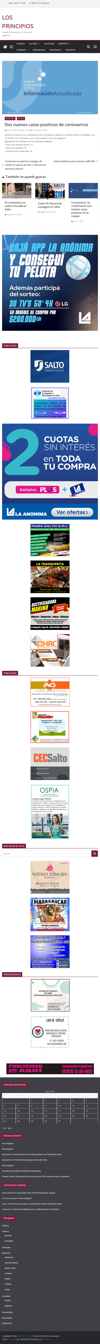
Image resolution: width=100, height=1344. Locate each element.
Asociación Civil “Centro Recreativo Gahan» (36, 1193)
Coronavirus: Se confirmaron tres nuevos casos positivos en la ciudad (81, 209)
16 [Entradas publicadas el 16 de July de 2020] (46, 1111)
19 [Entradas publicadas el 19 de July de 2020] (87, 1111)
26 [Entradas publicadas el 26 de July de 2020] (87, 1116)
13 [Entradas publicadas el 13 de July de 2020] (5, 1111)
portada (21, 118)
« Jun (4, 1128)
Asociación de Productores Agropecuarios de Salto (24, 1160)
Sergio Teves (24, 130)
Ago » (10, 1128)
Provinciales (39, 50)
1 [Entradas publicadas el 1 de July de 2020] (31, 1100)
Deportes (63, 43)
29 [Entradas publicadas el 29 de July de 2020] (32, 1121)
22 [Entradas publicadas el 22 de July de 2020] (32, 1116)
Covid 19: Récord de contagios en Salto (50, 205)
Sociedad (21, 50)
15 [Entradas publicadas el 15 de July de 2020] (32, 1111)
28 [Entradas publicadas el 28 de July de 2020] (18, 1121)
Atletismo (9, 1257)
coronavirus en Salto (39, 130)
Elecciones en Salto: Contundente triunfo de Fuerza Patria (36, 1204)
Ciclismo (8, 1273)
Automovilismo (11, 1262)
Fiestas (8, 1300)
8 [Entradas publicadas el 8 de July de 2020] (31, 1105)
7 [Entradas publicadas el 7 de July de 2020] (17, 1105)
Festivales (9, 1241)
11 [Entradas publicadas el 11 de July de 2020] (73, 1105)
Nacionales (55, 50)
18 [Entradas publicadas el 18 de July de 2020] (73, 1111)
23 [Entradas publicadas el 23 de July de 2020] (46, 1116)
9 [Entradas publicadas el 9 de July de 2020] (45, 1105)
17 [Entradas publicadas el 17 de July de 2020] (60, 1111)
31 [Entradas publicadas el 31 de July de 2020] (60, 1121)
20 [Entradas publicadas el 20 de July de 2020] (5, 1116)
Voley (7, 1289)
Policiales (49, 43)
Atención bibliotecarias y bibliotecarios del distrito (36, 1209)
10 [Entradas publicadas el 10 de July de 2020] (60, 1105)
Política (21, 43)
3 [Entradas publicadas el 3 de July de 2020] (59, 1100)
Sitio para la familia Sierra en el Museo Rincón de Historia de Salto (32, 1154)
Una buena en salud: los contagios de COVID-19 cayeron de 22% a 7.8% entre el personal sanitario (24, 165)
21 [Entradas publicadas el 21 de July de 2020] (18, 1116)
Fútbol (7, 1279)
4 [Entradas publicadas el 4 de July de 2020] (72, 1100)
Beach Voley (10, 1268)
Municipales (10, 118)
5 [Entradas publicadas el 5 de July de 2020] (86, 1100)
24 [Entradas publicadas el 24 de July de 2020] (60, 1116)
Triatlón (8, 1284)
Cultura (33, 43)
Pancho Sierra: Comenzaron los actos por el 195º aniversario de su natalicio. (36, 1176)
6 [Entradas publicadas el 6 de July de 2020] (4, 1105)
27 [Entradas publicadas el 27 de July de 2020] (5, 1121)
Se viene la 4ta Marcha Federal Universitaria (21, 1171)
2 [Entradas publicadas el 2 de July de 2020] (45, 1100)
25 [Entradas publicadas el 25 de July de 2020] (73, 1116)
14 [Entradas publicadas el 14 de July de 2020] (18, 1111)
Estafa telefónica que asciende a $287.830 (76, 161)
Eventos (8, 1235)
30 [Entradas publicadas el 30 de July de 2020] (46, 1121)
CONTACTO (70, 50)
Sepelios (8, 1305)
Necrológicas (43, 3)
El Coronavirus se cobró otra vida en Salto (16, 206)
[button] (38, 44)
